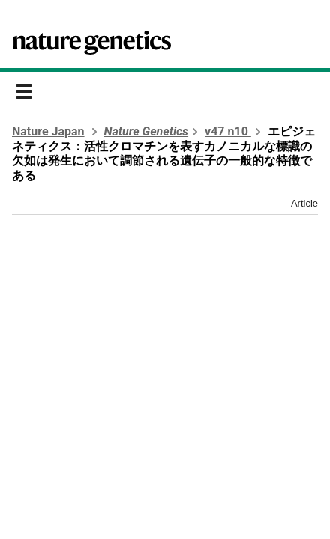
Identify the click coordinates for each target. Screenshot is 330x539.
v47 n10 (228, 131)
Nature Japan (48, 131)
